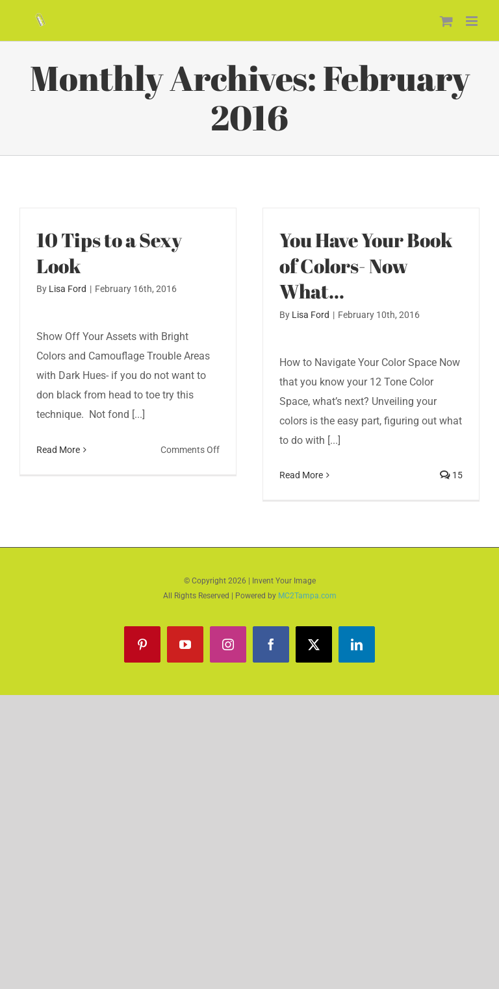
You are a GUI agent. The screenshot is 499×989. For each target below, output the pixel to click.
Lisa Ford (67, 289)
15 (451, 475)
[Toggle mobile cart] (446, 21)
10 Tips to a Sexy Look (109, 253)
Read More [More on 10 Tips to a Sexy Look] (58, 450)
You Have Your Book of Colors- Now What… (366, 265)
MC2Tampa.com (307, 595)
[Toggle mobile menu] (473, 21)
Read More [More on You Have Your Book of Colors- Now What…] (301, 475)
